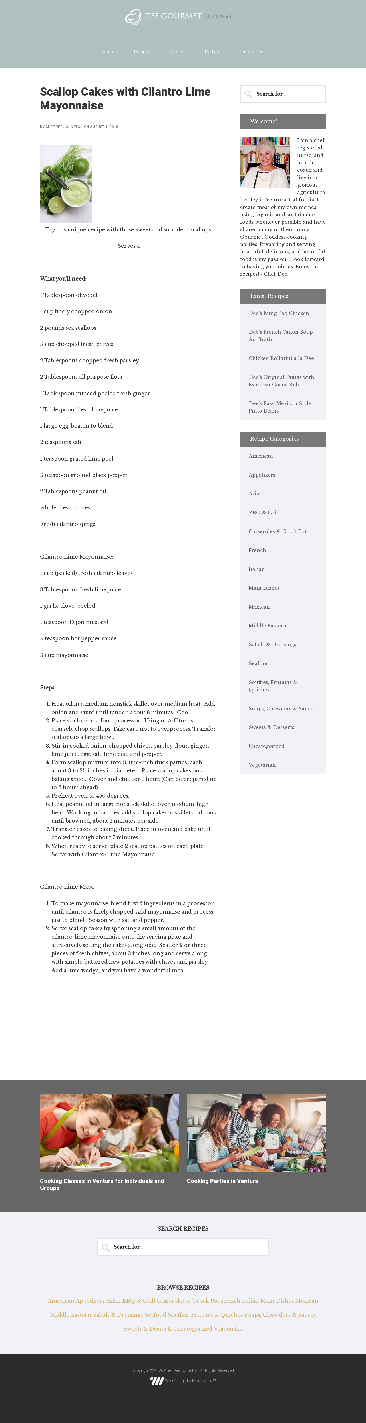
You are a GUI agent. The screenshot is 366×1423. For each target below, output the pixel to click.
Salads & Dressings (272, 644)
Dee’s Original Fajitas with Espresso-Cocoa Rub (281, 380)
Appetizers (262, 475)
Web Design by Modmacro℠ (183, 1380)
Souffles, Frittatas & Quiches (273, 686)
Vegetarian (262, 765)
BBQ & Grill (264, 512)
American (261, 456)
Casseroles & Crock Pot (278, 531)
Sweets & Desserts (271, 727)
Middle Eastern (268, 626)
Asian (256, 494)
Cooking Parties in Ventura (222, 1181)
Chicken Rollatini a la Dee (281, 358)
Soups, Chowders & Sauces (282, 708)
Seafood (259, 663)
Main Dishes (264, 588)
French (257, 550)
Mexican (259, 607)
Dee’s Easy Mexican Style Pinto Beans (280, 407)
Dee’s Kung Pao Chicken (279, 313)
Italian (257, 569)
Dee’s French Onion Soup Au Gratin (281, 335)
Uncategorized (267, 746)
